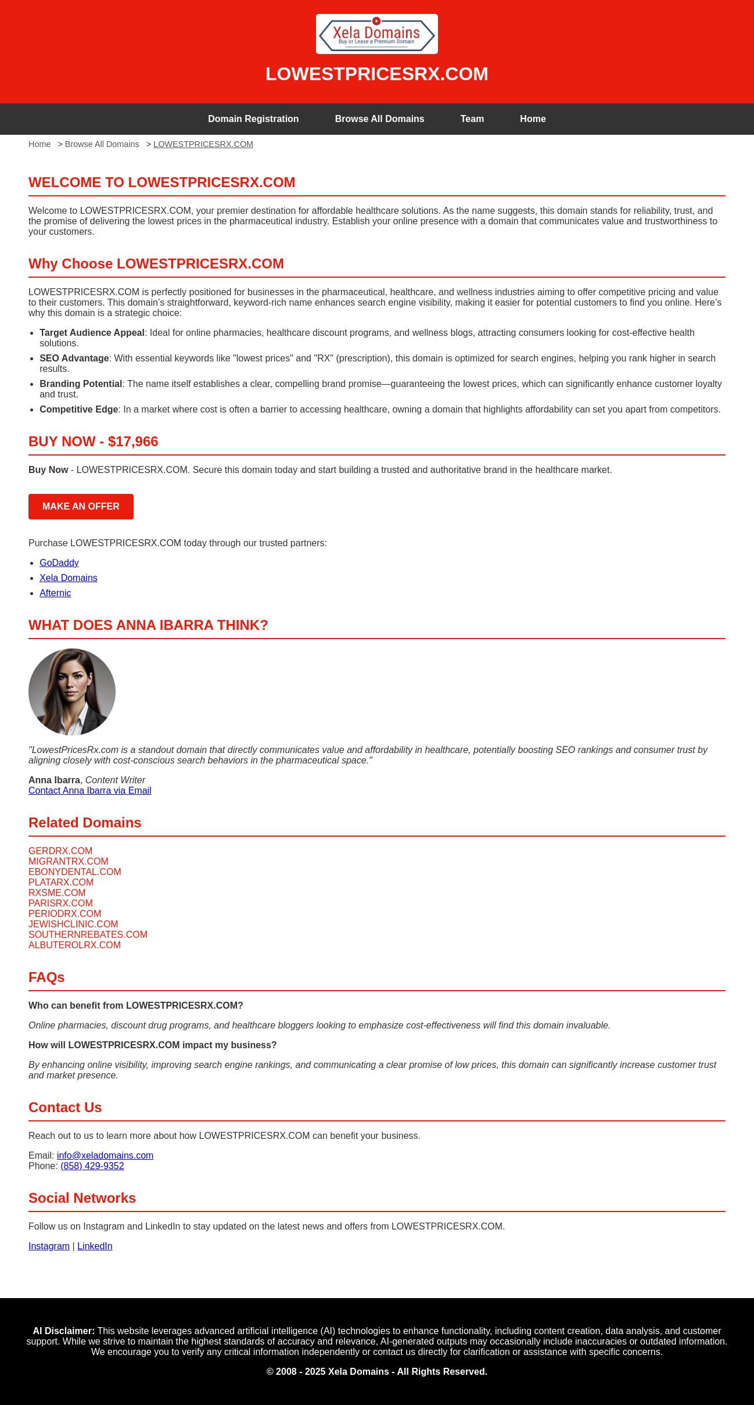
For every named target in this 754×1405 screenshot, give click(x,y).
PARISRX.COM (60, 903)
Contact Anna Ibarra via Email (90, 790)
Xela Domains (69, 578)
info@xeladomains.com (105, 1155)
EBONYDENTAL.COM (74, 872)
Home (532, 119)
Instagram (49, 1246)
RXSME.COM (57, 893)
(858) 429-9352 (92, 1166)
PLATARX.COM (61, 882)
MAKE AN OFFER (81, 506)
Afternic (55, 593)
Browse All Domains (380, 119)
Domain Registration (253, 119)
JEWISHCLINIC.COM (73, 924)
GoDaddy (59, 563)
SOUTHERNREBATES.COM (88, 935)
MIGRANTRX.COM (68, 861)
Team (472, 119)
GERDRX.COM (60, 851)
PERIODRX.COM (64, 914)
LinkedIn (95, 1246)
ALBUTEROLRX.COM (74, 945)
